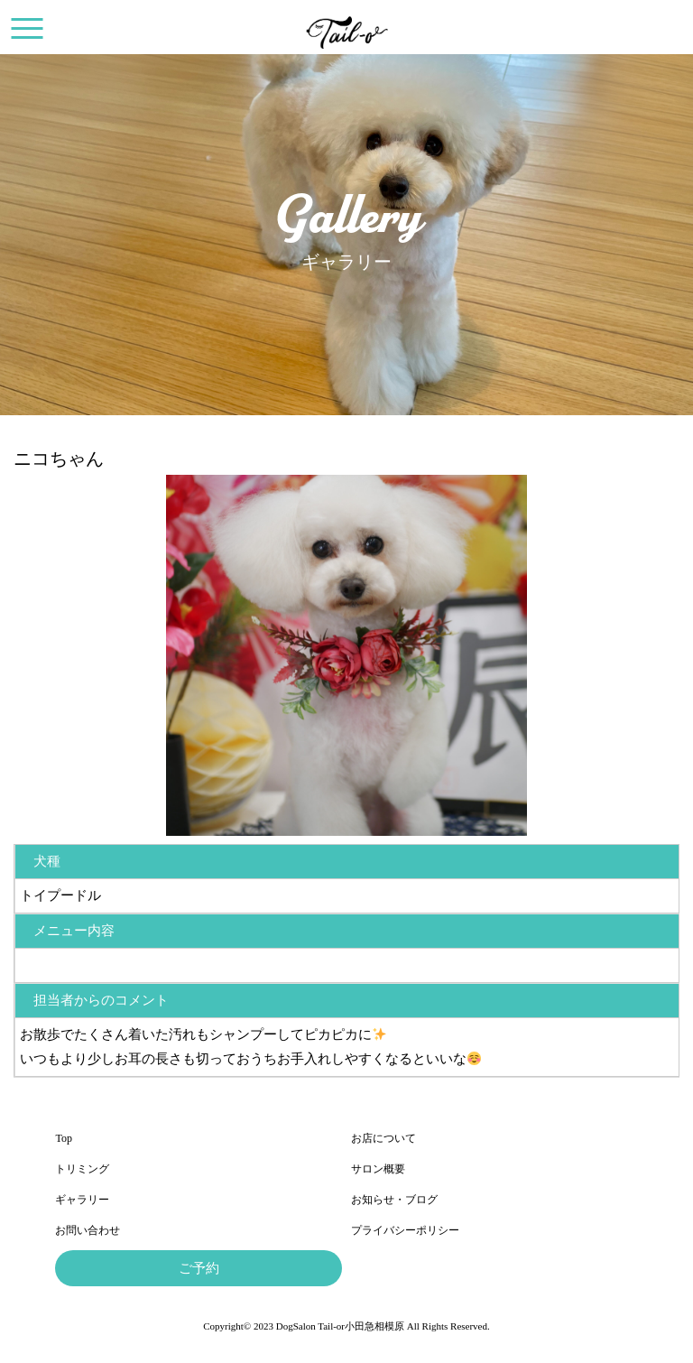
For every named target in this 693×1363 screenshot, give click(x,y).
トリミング (82, 1169)
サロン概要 (378, 1169)
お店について (383, 1138)
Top (63, 1138)
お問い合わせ (87, 1230)
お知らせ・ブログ (394, 1199)
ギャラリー (82, 1199)
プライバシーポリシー (405, 1230)
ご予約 (199, 1268)
